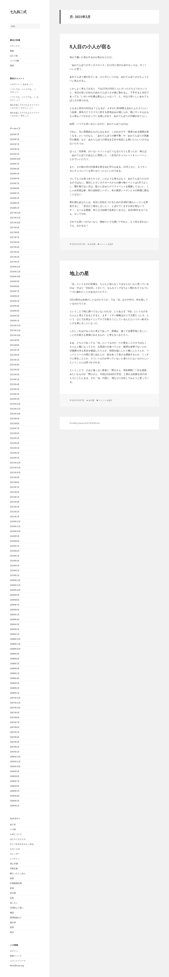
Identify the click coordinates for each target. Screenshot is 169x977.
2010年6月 (14, 551)
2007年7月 (14, 722)
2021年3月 (14, 154)
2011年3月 (14, 506)
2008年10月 (15, 648)
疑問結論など (16, 917)
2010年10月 (15, 531)
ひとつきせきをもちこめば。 (22, 844)
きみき (26, 84)
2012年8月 (14, 423)
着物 (12, 50)
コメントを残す (106, 244)
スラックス (15, 46)
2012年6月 (14, 433)
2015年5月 (14, 359)
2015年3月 (14, 369)
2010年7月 (14, 546)
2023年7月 (14, 134)
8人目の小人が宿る (90, 46)
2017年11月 (15, 217)
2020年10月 (15, 159)
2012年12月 (15, 404)
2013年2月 (14, 394)
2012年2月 (14, 453)
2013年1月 (14, 399)
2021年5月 (14, 149)
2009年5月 (14, 614)
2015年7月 (14, 350)
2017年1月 (14, 261)
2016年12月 (15, 266)
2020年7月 (14, 163)
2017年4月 (14, 247)
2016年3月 (14, 310)
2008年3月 (14, 683)
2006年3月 (14, 800)
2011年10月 (15, 472)
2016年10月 (15, 276)
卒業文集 (14, 868)
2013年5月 (14, 379)
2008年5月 (14, 673)
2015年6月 (14, 355)
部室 (12, 927)
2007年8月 (14, 717)
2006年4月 (14, 795)
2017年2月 (14, 257)
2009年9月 (14, 595)
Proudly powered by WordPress (85, 423)
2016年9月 (14, 281)
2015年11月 (15, 330)
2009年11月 (15, 585)
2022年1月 (14, 139)
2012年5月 (14, 438)
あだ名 (13, 824)
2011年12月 (15, 462)
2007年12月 (15, 697)
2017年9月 (14, 227)
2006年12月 (15, 756)
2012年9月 (14, 418)
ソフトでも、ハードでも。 (22, 89)
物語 (12, 912)
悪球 (12, 65)
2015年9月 (14, 340)
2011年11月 (15, 467)
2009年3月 (14, 624)
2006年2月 (14, 805)
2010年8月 (14, 541)
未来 (12, 898)
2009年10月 (15, 590)
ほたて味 (14, 55)
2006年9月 (14, 771)
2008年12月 (15, 639)
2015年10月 (15, 335)
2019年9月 (14, 178)
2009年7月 (14, 604)
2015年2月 (14, 374)
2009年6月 (14, 609)
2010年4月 (14, 560)
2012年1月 (14, 457)
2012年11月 (15, 408)
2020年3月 (14, 173)
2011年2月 (14, 511)
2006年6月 (14, 786)
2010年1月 (14, 575)
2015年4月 (14, 364)
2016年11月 (15, 271)
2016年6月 (14, 296)
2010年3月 (14, 565)
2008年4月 (14, 678)
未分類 (13, 893)
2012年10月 (15, 413)
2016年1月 (14, 320)
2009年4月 (14, 619)
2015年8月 (14, 345)
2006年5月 (14, 791)
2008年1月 (14, 693)
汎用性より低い (17, 907)
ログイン (14, 951)
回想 (12, 878)
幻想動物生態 (16, 883)
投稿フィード (16, 955)
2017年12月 (15, 212)
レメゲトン (15, 858)
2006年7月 (14, 781)
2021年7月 (14, 144)
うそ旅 (13, 829)
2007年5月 (14, 732)
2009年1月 (14, 634)
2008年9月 (14, 653)
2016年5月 (14, 301)
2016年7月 (14, 291)
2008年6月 (14, 668)
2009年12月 (15, 580)
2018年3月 (14, 203)
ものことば (15, 849)
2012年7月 (14, 428)
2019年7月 (14, 183)
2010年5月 (14, 555)
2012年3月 (14, 448)
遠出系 (13, 922)
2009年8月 (14, 599)
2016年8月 (14, 286)
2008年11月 (15, 644)
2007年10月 (15, 707)
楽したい (14, 902)
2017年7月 (14, 237)
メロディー (15, 84)
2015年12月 (15, 325)
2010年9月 (14, 536)
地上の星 (79, 273)
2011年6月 (14, 492)
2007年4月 (14, 737)
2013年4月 (14, 384)
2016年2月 (14, 315)
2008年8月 (14, 658)
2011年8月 (14, 482)
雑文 (12, 932)
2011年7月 (14, 487)
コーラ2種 (14, 60)
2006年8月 (14, 776)
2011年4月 (14, 502)
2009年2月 (14, 629)
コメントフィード (18, 960)
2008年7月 (14, 663)
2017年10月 (15, 222)
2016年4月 (14, 306)
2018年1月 (14, 208)
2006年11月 (15, 761)
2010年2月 (14, 570)
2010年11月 (15, 526)
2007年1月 (14, 751)
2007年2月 (14, 746)
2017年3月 (14, 252)
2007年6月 (14, 727)
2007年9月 (14, 712)
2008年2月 (14, 688)
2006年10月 (15, 766)
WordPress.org (17, 965)
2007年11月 (15, 702)
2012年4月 (14, 443)
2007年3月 (14, 742)
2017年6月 (14, 242)
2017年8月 (14, 232)
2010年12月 (15, 521)
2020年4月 (14, 168)
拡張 (12, 888)
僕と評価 (14, 863)
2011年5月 (14, 497)
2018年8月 (14, 188)
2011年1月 (14, 516)
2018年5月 (14, 198)
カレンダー (15, 853)
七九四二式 (18, 12)
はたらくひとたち (18, 839)
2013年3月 (14, 389)
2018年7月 (14, 193)
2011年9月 (14, 477)
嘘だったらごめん (18, 873)
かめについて (16, 834)
